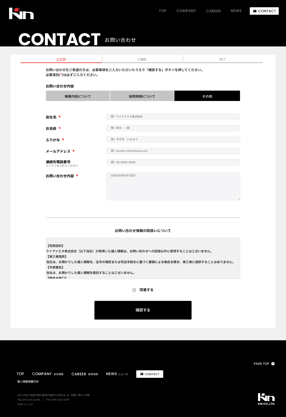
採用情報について (142, 96)
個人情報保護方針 (28, 382)
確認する (143, 310)
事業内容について (78, 96)
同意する (145, 290)
